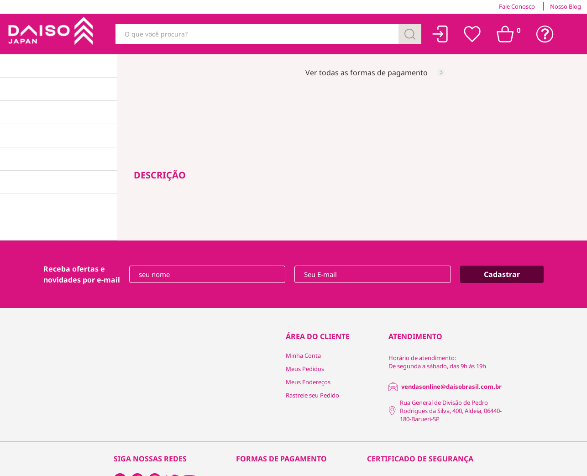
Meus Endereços (308, 382)
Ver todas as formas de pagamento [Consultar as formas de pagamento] (366, 73)
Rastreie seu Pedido (312, 395)
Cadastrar (502, 274)
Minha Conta (303, 355)
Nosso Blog (565, 6)
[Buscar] (409, 34)
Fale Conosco (517, 6)
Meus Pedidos (305, 369)
